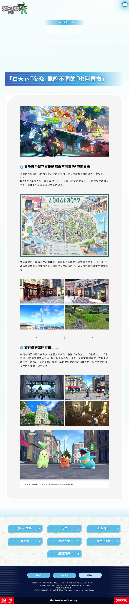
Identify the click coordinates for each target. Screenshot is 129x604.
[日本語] (38, 575)
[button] (122, 7)
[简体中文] (64, 575)
